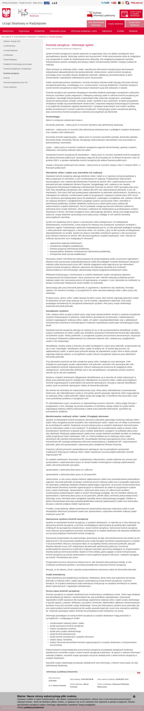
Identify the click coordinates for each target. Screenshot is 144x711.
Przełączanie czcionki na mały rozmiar (53, 3)
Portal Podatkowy (10, 60)
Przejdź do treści (25, 3)
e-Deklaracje (8, 55)
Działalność (42, 37)
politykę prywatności (34, 707)
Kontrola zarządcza (55, 37)
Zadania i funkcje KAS (11, 41)
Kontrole (6, 78)
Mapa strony (37, 3)
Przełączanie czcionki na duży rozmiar (56, 3)
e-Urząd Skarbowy (10, 50)
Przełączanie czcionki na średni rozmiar (55, 3)
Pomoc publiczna (9, 87)
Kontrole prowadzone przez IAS (15, 83)
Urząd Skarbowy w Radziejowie (24, 23)
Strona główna (6, 37)
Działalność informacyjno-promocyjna (17, 64)
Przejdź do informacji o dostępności (47, 3)
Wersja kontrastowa (9, 3)
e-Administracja (9, 46)
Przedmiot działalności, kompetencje (17, 69)
